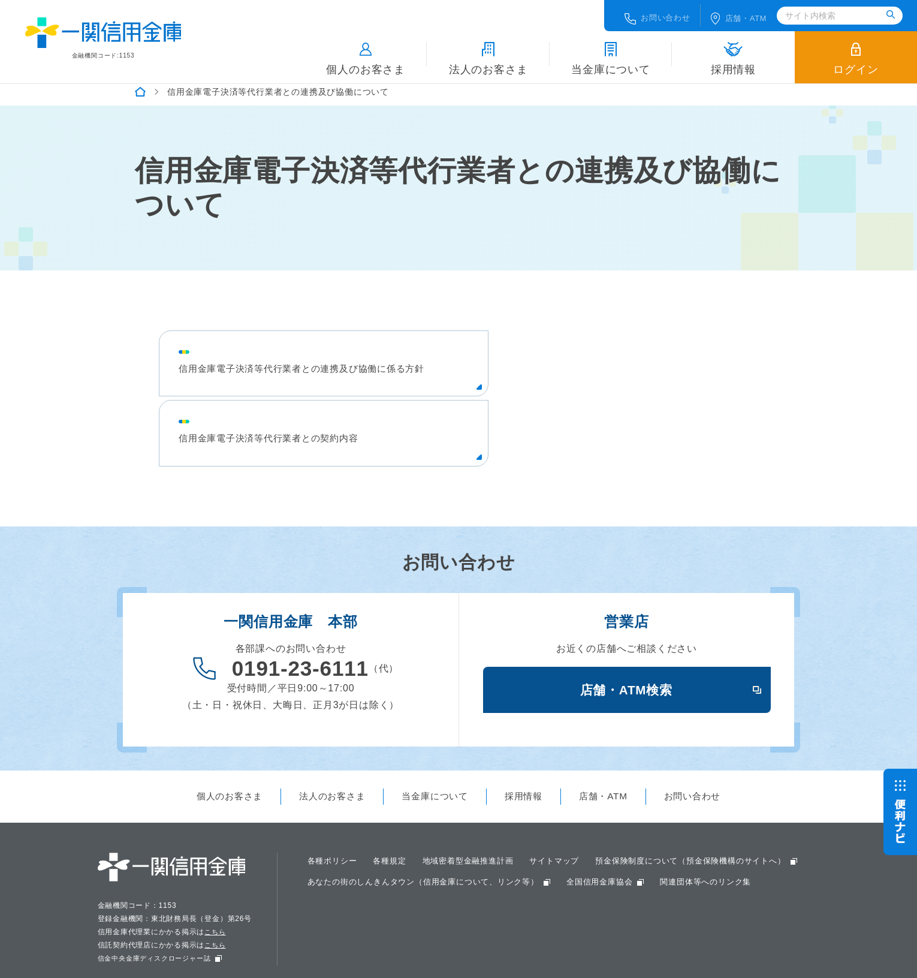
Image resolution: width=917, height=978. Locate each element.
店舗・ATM (608, 749)
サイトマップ (569, 813)
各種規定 (394, 813)
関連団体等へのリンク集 (454, 857)
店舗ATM (742, 14)
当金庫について (610, 54)
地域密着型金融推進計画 (477, 813)
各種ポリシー (334, 813)
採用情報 (733, 54)
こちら (216, 884)
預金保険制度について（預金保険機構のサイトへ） (409, 835)
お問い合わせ (653, 14)
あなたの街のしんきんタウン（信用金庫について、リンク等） (663, 835)
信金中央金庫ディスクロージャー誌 (159, 911)
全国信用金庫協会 (342, 857)
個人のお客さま (365, 54)
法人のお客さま (488, 54)
